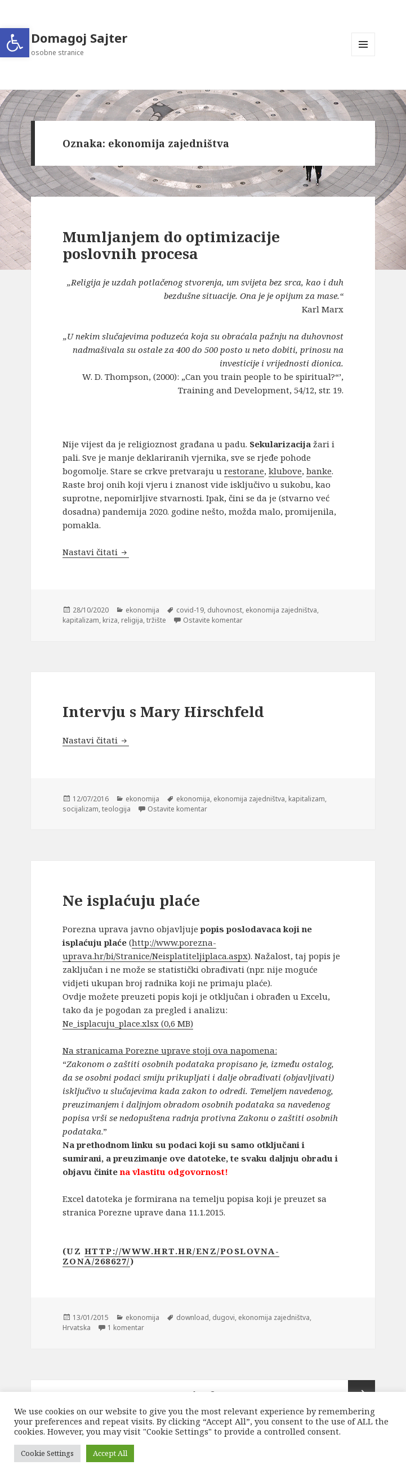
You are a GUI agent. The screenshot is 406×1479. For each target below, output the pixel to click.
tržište (156, 620)
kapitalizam (81, 620)
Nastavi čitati (96, 551)
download (192, 1317)
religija (132, 620)
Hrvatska (77, 1327)
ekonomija (142, 610)
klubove (285, 471)
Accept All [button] (110, 1453)
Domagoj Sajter (79, 37)
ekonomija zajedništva (281, 610)
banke (319, 471)
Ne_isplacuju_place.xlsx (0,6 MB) (128, 1023)
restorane (244, 471)
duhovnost (224, 610)
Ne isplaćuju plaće (131, 900)
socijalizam (81, 809)
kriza (110, 620)
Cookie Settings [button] (47, 1453)
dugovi (223, 1317)
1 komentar (126, 1327)
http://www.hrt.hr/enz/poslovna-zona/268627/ (171, 1256)
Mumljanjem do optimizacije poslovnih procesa (171, 245)
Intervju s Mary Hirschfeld (163, 711)
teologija (116, 809)
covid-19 (190, 610)
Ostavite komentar (213, 620)
